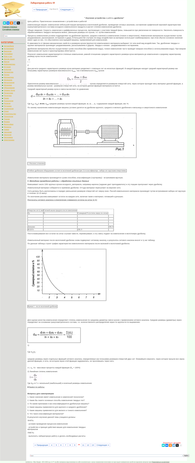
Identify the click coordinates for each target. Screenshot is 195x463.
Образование (9, 88)
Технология (8, 116)
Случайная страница (10, 29)
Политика (8, 96)
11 (83, 445)
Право (6, 98)
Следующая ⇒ (66, 9)
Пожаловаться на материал (160, 462)
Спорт (6, 111)
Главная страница (9, 27)
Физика (7, 122)
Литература (8, 72)
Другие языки (9, 59)
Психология (8, 101)
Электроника (9, 140)
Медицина (8, 80)
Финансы (7, 127)
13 (93, 445)
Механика (8, 85)
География (8, 54)
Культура (7, 69)
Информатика (9, 64)
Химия (6, 130)
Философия (8, 124)
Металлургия (9, 83)
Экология (7, 135)
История (7, 67)
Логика (6, 75)
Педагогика (8, 93)
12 (88, 445)
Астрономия (9, 49)
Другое (6, 62)
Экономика (8, 137)
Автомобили (9, 46)
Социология (9, 109)
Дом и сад (8, 56)
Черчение (8, 132)
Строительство (10, 114)
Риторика (7, 106)
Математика (9, 77)
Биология (7, 51)
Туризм (7, 119)
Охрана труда (9, 90)
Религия (7, 103)
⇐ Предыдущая (40, 9)
